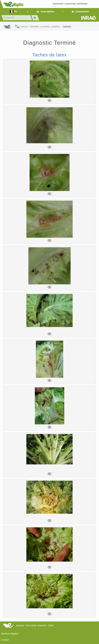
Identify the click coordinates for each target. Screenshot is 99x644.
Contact (5, 639)
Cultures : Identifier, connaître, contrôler (37, 26)
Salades (67, 26)
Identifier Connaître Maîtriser (70, 4)
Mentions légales (10, 633)
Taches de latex (49, 54)
